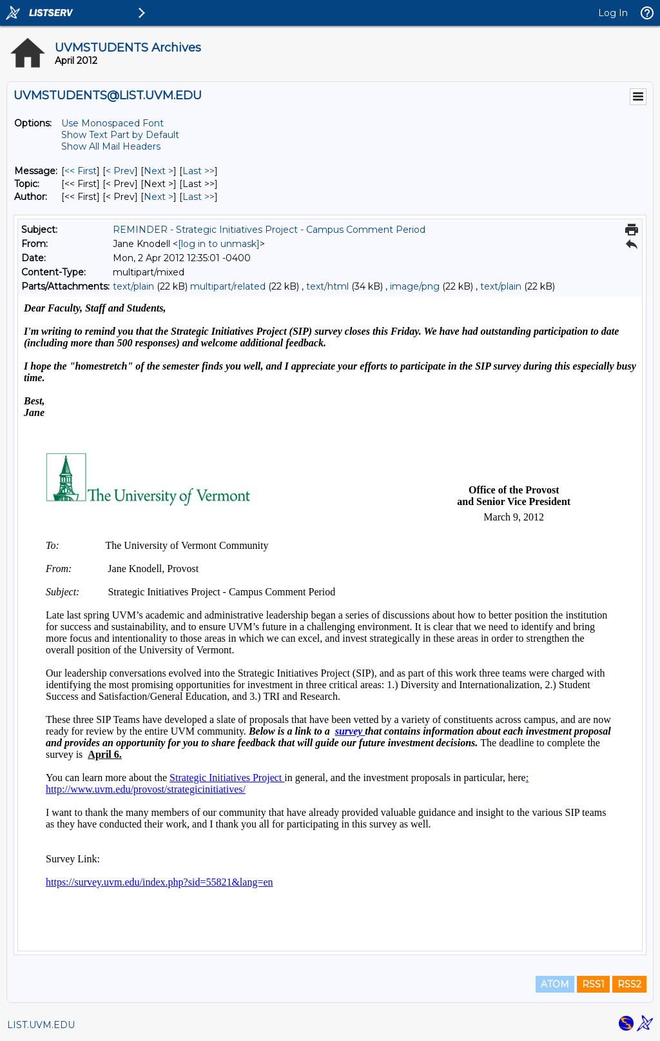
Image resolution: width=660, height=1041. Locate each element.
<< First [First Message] (80, 171)
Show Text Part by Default (120, 135)
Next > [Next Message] (158, 171)
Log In (613, 13)
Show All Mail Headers (110, 146)
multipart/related (228, 286)
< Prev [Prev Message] (120, 171)
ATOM (555, 984)
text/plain (133, 286)
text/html (327, 286)
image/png (415, 286)
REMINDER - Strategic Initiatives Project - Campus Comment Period (269, 229)
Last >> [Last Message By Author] (198, 197)
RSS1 (593, 984)
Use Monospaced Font (112, 123)
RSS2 (629, 984)
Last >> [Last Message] (198, 171)
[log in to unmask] (219, 244)
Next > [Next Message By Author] (158, 197)
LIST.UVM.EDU (41, 1025)
